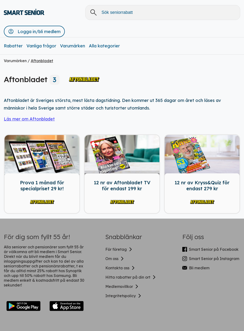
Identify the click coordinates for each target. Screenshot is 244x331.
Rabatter (13, 46)
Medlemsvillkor (122, 286)
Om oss (114, 258)
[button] (34, 31)
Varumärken (72, 46)
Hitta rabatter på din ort (130, 277)
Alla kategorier (104, 46)
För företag (118, 249)
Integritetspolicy (123, 295)
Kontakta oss (120, 268)
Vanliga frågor (41, 46)
